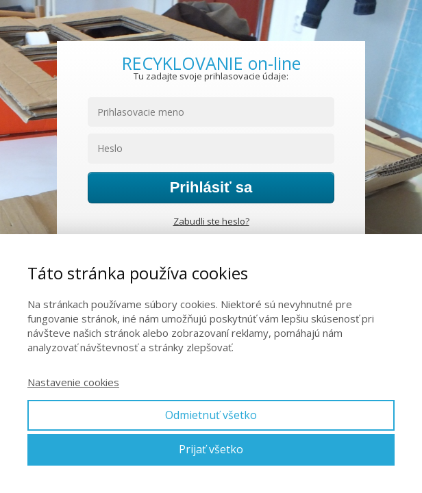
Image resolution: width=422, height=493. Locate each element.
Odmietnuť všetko (211, 414)
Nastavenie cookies (73, 382)
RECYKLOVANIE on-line (211, 63)
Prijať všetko (211, 449)
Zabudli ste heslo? (211, 221)
